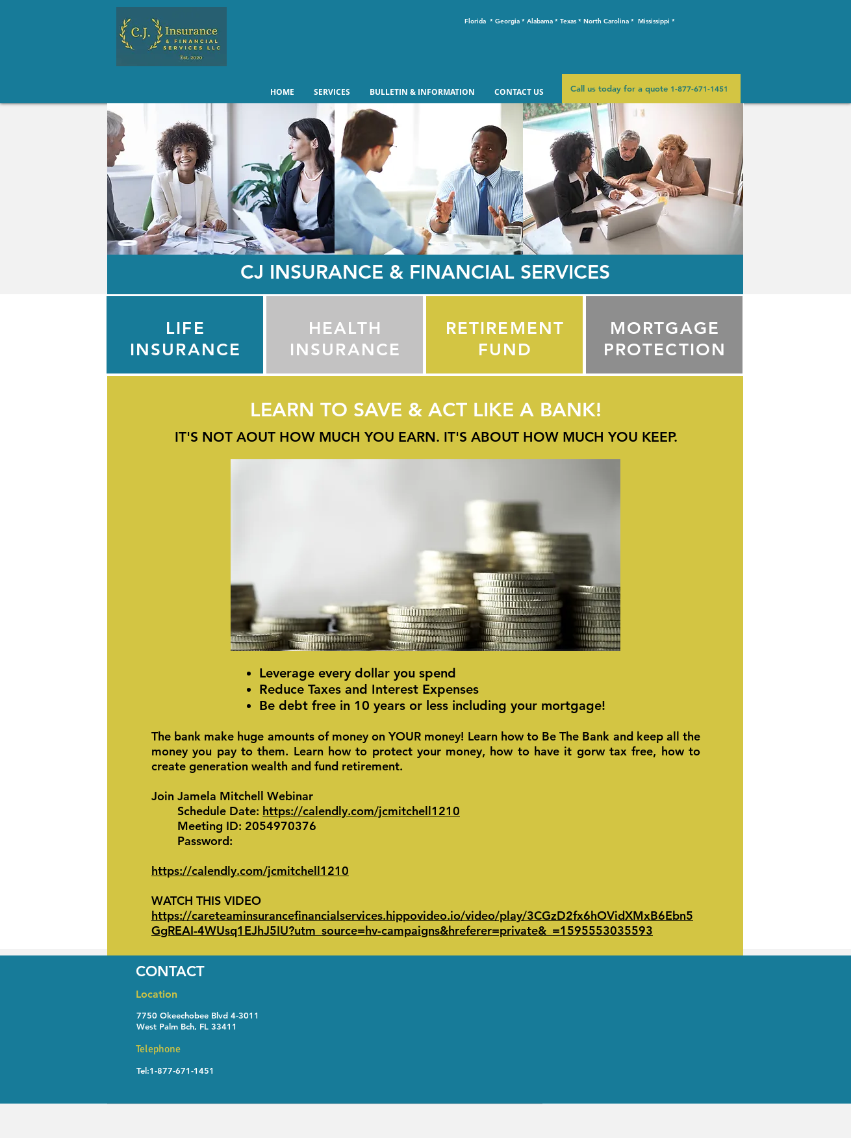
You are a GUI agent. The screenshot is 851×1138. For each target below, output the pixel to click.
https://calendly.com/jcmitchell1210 (361, 810)
